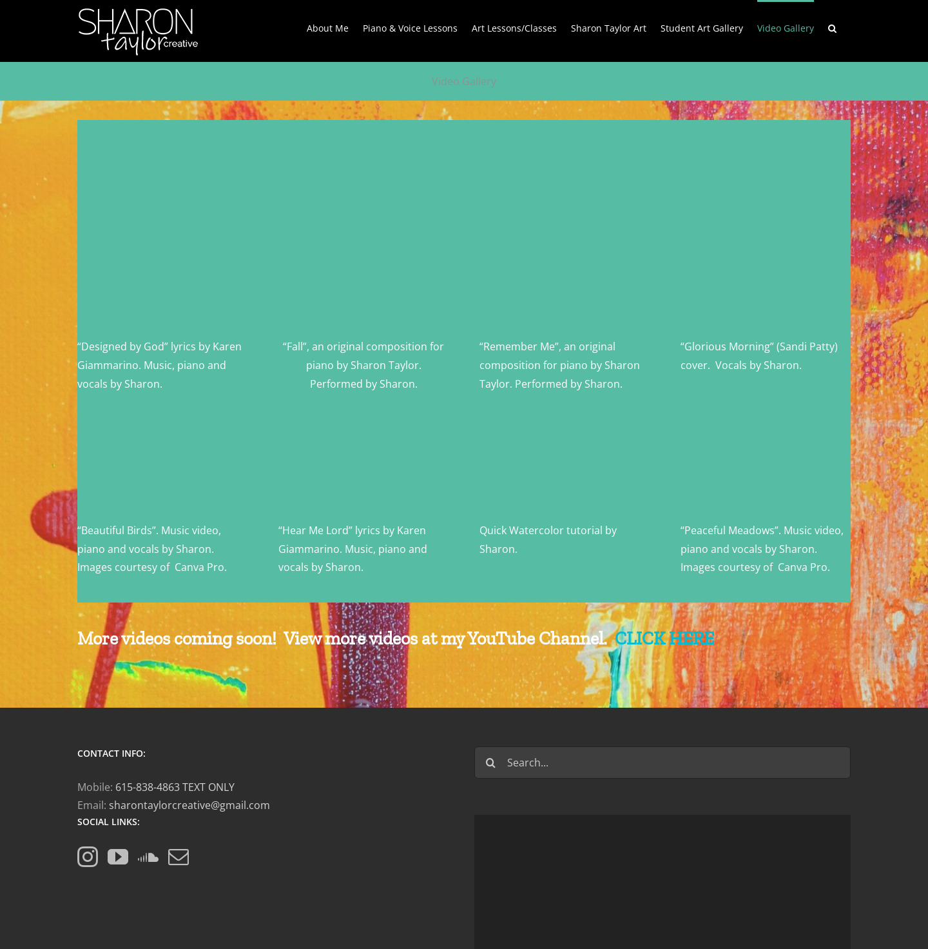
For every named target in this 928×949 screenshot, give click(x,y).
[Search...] (662, 762)
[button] (832, 27)
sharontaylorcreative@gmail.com (189, 805)
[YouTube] (118, 856)
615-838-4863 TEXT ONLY (175, 787)
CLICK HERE (664, 638)
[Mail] (178, 856)
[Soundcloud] (148, 856)
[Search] (490, 762)
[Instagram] (87, 856)
